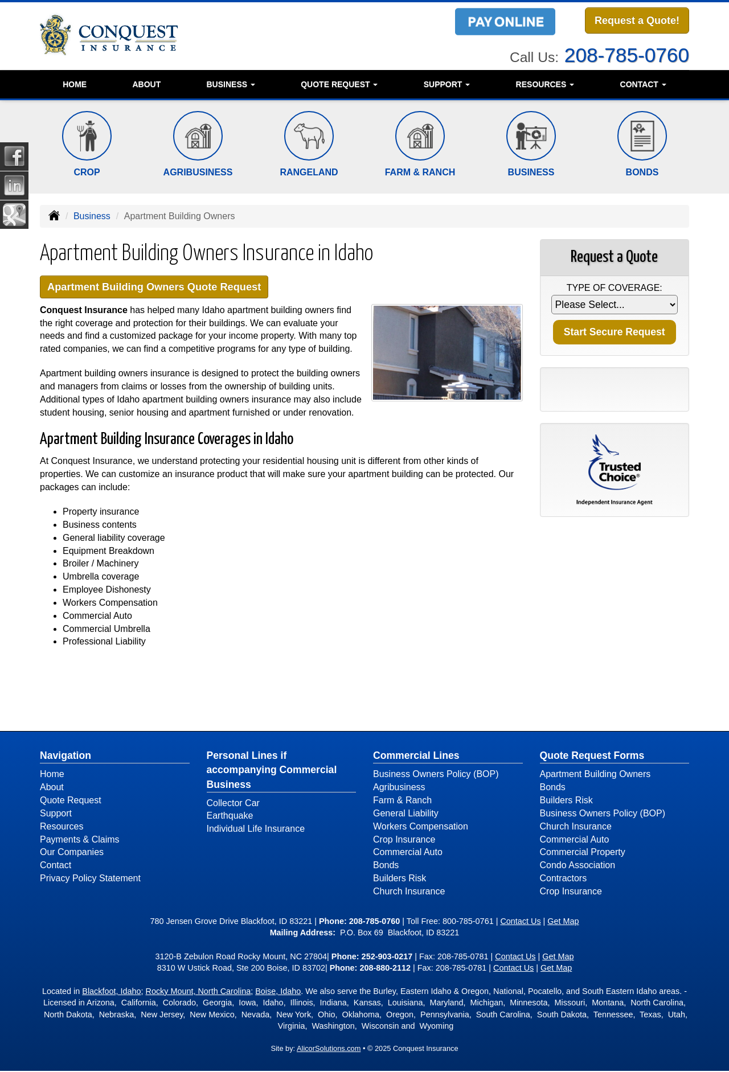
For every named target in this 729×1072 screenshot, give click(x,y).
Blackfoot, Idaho (111, 991)
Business (91, 216)
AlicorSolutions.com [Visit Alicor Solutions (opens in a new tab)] (329, 1049)
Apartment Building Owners (595, 775)
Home (75, 84)
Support (56, 814)
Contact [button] (643, 84)
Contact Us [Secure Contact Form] (520, 921)
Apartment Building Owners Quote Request (160, 287)
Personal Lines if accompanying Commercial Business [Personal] (272, 771)
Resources (61, 827)
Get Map (563, 921)
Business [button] (230, 84)
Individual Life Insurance (256, 830)
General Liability (406, 814)
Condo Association (578, 866)
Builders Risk (399, 879)
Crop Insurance (404, 840)
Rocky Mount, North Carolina (198, 991)
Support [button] (447, 84)
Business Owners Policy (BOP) (436, 775)
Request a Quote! (637, 21)
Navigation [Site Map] (65, 756)
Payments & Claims (80, 840)
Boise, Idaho (278, 991)
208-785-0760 (626, 54)
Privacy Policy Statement (90, 879)
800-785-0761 (468, 921)
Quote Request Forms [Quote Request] (592, 756)
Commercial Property (582, 853)
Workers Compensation (420, 827)
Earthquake (230, 817)
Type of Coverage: (614, 288)
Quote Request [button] (339, 84)
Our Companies (72, 853)
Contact (55, 866)
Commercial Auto (408, 853)
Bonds (386, 866)
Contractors (563, 879)
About (146, 84)
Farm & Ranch (402, 801)
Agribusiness (399, 788)
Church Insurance (409, 892)
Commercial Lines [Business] (416, 756)
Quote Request (70, 801)
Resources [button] (545, 84)
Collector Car (233, 803)
